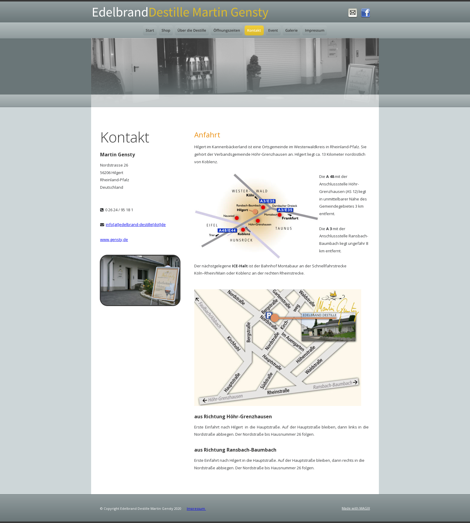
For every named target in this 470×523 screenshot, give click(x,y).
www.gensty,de (114, 239)
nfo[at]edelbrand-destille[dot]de (136, 224)
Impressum (196, 508)
